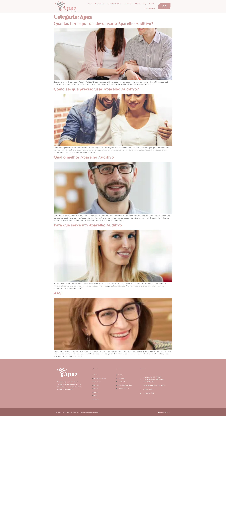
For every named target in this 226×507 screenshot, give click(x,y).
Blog (144, 4)
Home (90, 4)
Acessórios (128, 4)
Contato (152, 4)
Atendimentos (100, 4)
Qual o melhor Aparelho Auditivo (84, 157)
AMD (170, 412)
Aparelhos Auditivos (115, 4)
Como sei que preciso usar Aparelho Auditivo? (96, 89)
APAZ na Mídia (150, 9)
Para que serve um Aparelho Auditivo (88, 225)
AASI (58, 293)
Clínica (137, 4)
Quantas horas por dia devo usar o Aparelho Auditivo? (103, 24)
